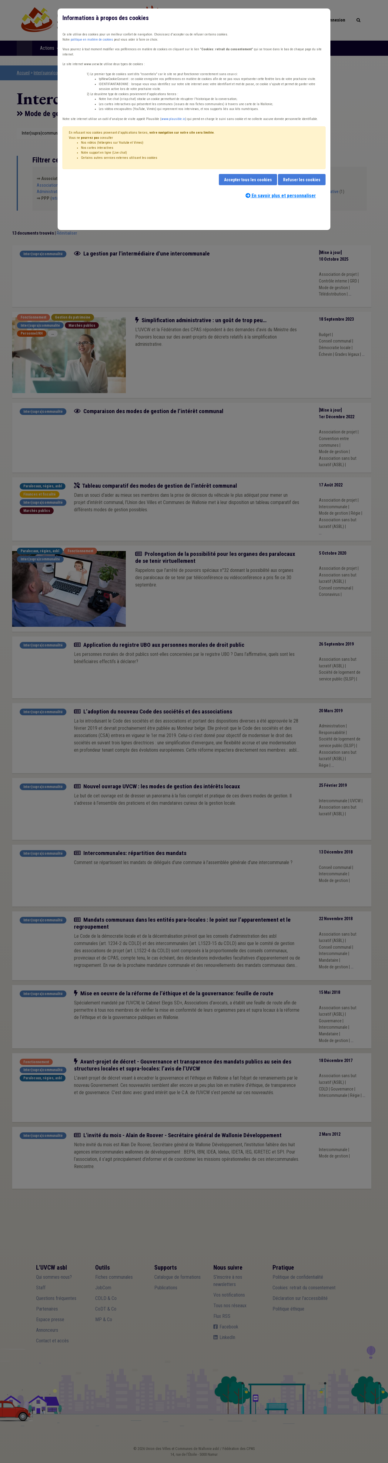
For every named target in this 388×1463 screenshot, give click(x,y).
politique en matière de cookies (92, 40)
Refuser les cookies (301, 179)
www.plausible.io (173, 119)
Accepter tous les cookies (248, 179)
